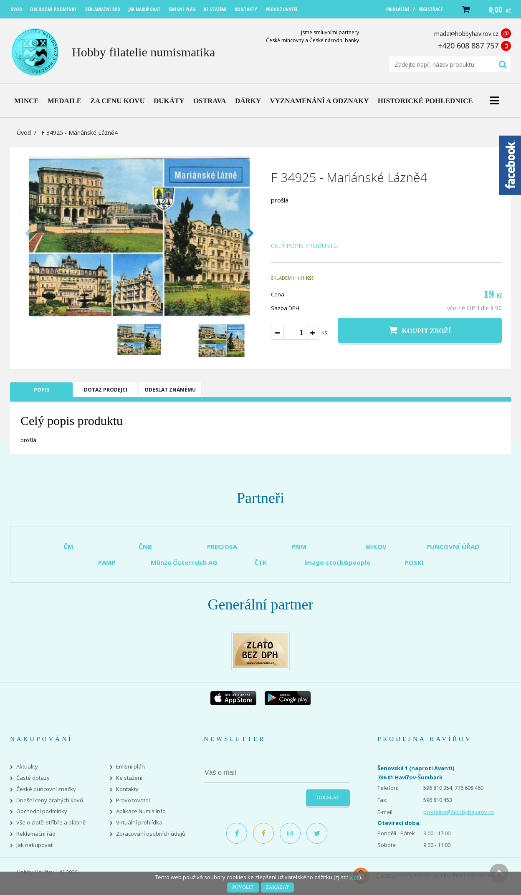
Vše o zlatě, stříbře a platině (51, 822)
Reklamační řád (36, 834)
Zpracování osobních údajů (150, 834)
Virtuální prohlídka (139, 822)
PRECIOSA (222, 546)
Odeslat (328, 797)
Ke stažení (129, 778)
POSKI (414, 562)
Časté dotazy (33, 778)
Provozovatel (133, 800)
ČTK (260, 562)
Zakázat (277, 887)
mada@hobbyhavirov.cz (466, 34)
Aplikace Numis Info (141, 811)
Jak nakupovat (34, 845)
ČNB (145, 546)
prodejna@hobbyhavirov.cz (458, 812)
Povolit (242, 887)
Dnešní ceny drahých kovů (49, 800)
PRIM (299, 546)
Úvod (24, 133)
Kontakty (127, 789)
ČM (68, 546)
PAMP (107, 562)
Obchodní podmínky (41, 811)
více (354, 877)
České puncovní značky (46, 789)
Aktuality (27, 767)
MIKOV (376, 546)
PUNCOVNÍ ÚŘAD (452, 546)
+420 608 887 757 (468, 45)
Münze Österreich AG (184, 562)
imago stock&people (337, 562)
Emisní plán (130, 767)
